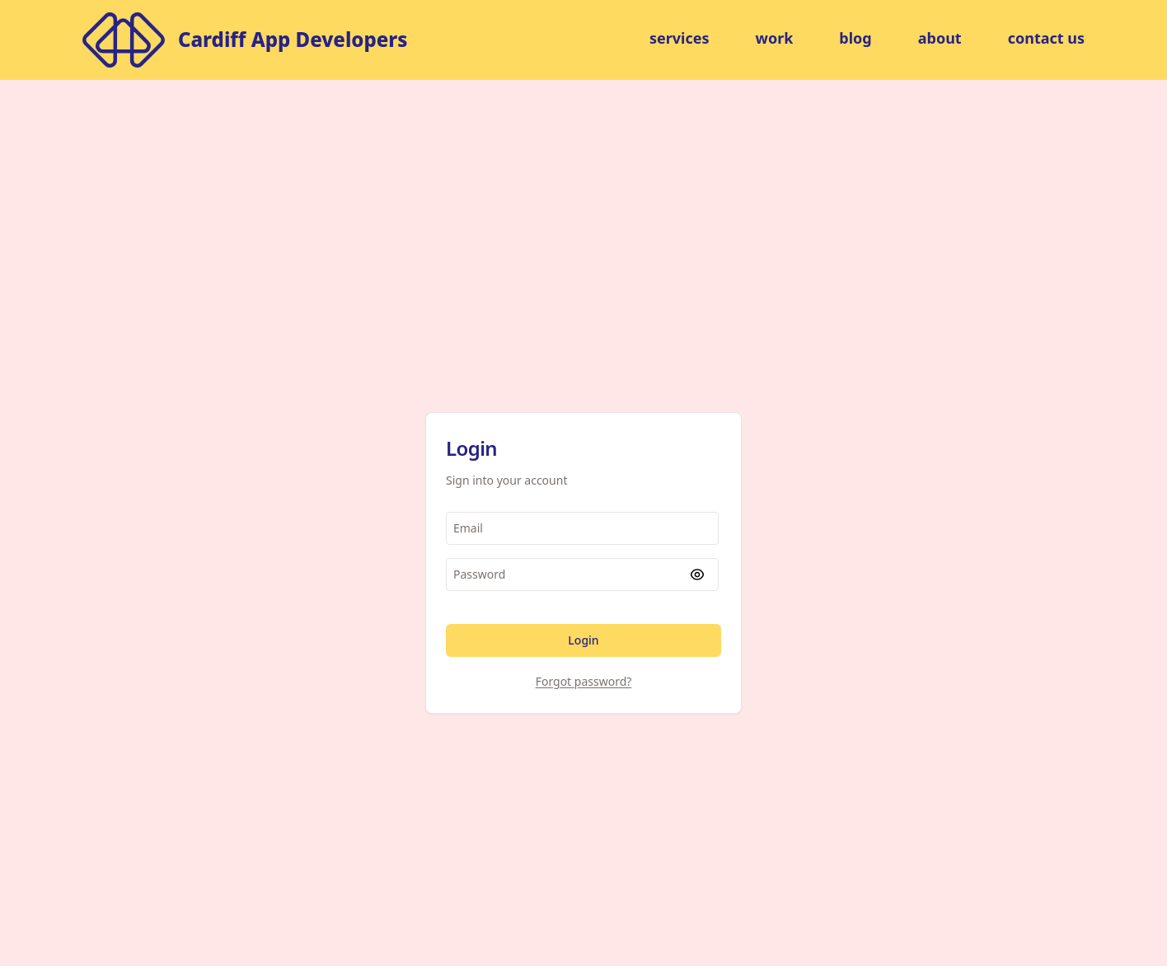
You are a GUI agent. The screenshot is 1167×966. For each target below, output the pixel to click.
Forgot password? (584, 681)
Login (583, 640)
